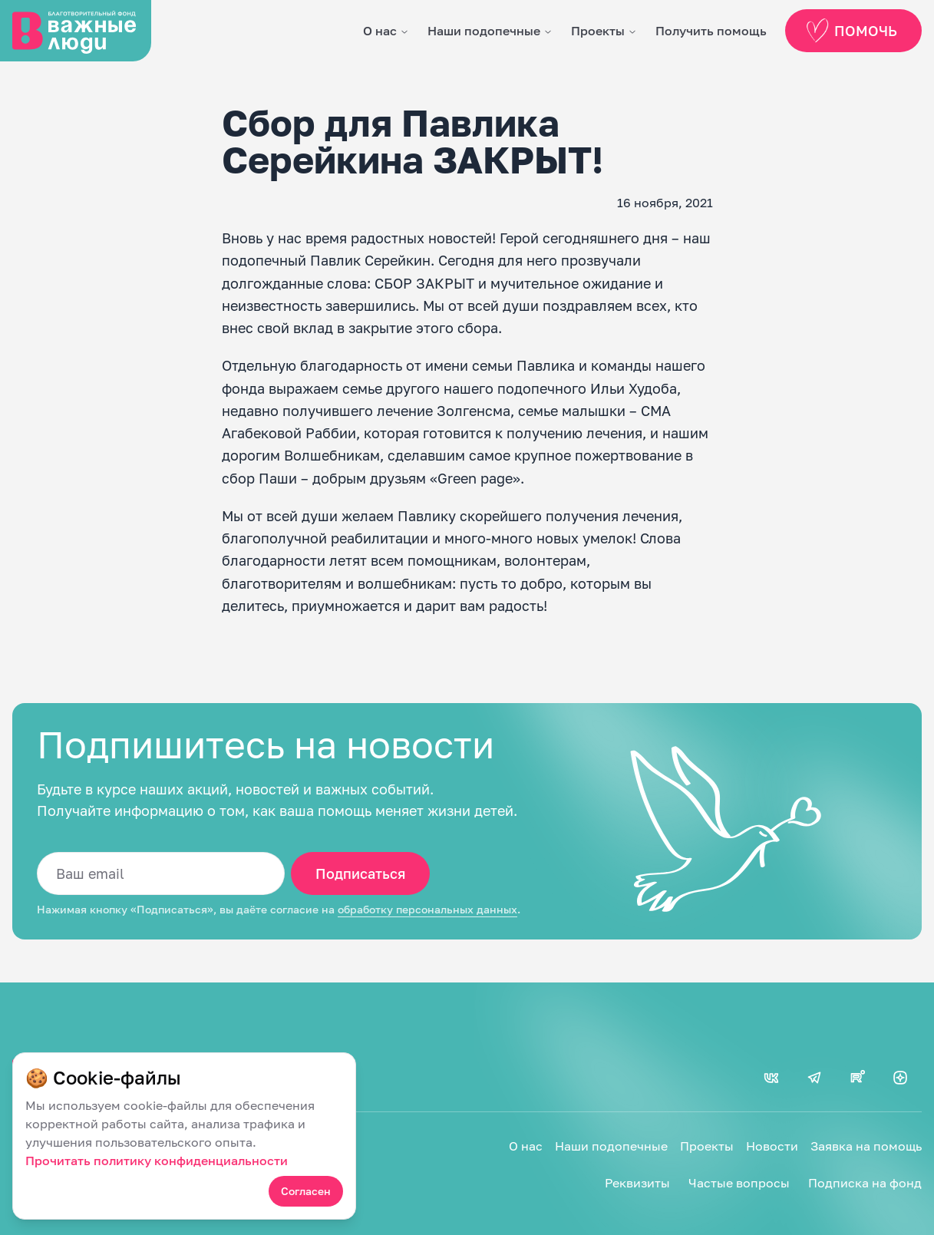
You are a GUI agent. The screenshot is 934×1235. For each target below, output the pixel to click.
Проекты (598, 30)
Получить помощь (711, 30)
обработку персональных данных (427, 909)
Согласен (306, 1190)
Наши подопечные (483, 30)
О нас (380, 30)
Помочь (850, 30)
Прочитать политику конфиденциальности (156, 1160)
